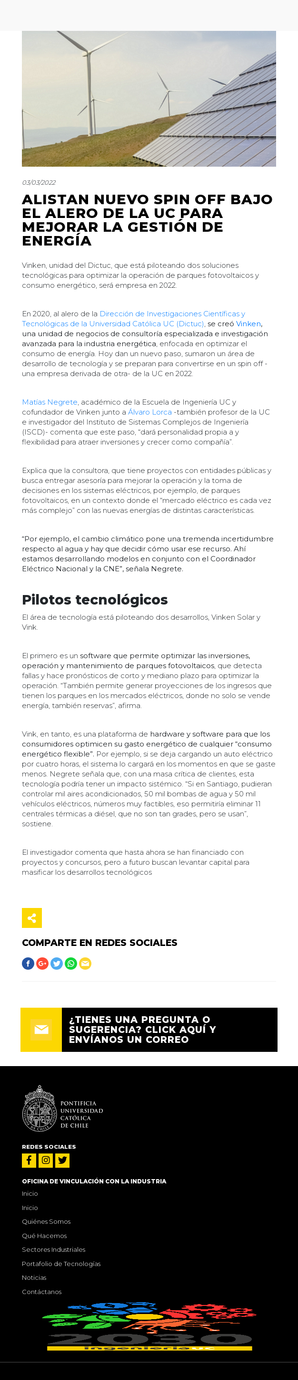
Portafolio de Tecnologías (61, 1263)
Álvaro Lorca (150, 411)
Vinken (248, 323)
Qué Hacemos (44, 1235)
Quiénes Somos (46, 1221)
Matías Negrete (50, 401)
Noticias (34, 1277)
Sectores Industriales (53, 1249)
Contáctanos (41, 1291)
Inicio (30, 1193)
